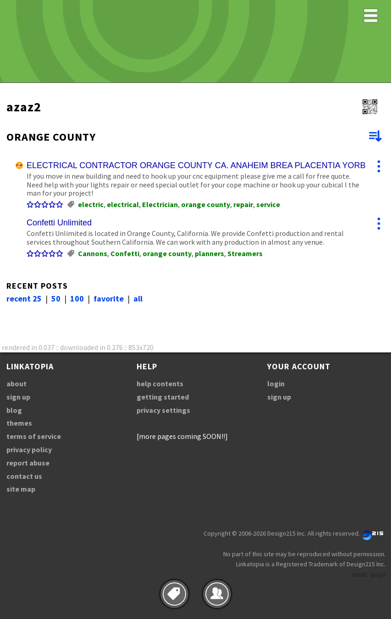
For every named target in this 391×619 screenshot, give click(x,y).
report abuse (28, 462)
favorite (109, 298)
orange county (205, 204)
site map (20, 488)
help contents (160, 383)
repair (243, 204)
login (276, 383)
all (138, 298)
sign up (18, 396)
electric (91, 204)
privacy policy (29, 449)
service (268, 204)
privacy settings (163, 410)
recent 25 (24, 298)
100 (77, 298)
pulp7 (378, 575)
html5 (359, 575)
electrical (123, 204)
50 (56, 298)
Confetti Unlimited (59, 222)
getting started (163, 396)
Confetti (124, 253)
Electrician (160, 204)
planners (209, 253)
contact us (24, 476)
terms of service (33, 436)
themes (19, 422)
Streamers (245, 253)
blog (14, 410)
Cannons (92, 253)
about (16, 383)
